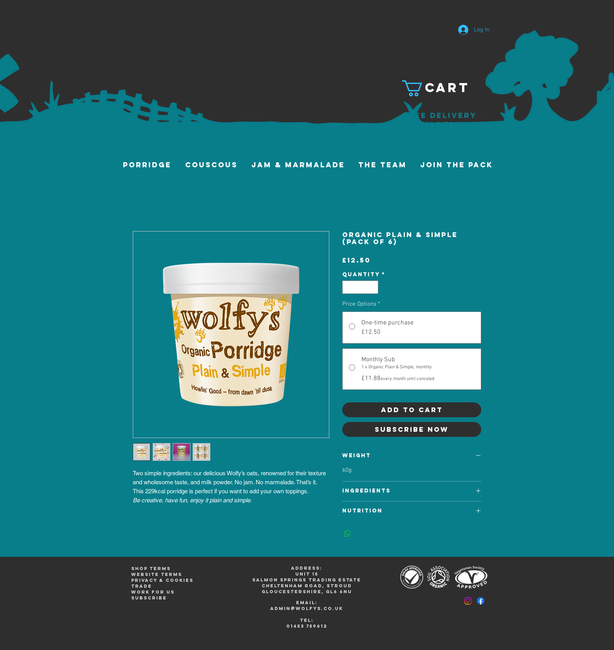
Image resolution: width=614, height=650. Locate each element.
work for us (153, 592)
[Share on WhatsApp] (347, 533)
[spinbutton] (360, 287)
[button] (439, 88)
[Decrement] (347, 287)
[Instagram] (468, 601)
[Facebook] (481, 601)
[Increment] (372, 287)
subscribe (149, 598)
